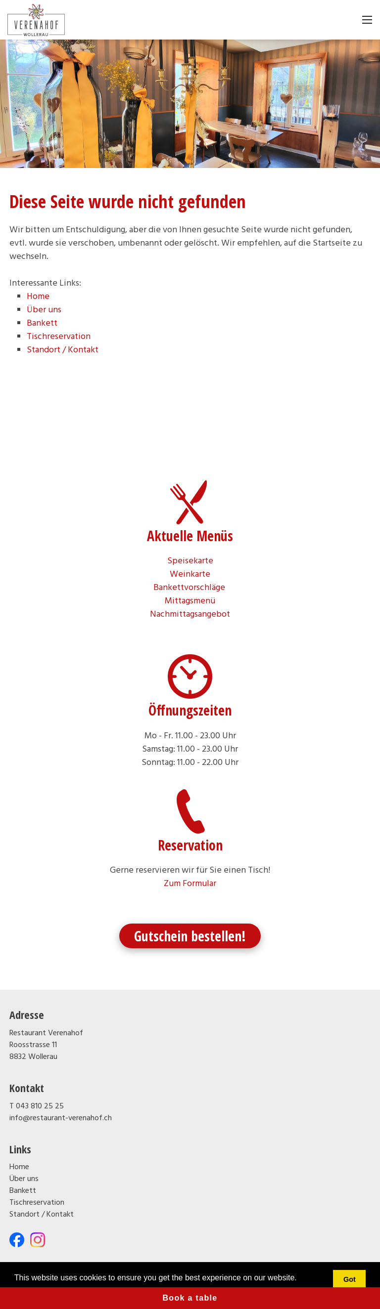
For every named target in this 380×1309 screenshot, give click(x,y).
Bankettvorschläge (190, 588)
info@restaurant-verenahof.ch (60, 1118)
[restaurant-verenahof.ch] (36, 20)
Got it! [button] (349, 1285)
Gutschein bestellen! (190, 936)
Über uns (44, 310)
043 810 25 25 (40, 1106)
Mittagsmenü (190, 601)
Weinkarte (190, 574)
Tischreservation (59, 337)
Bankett (42, 323)
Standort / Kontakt (62, 350)
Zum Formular (190, 884)
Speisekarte (190, 561)
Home (38, 297)
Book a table (189, 1298)
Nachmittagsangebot (190, 614)
